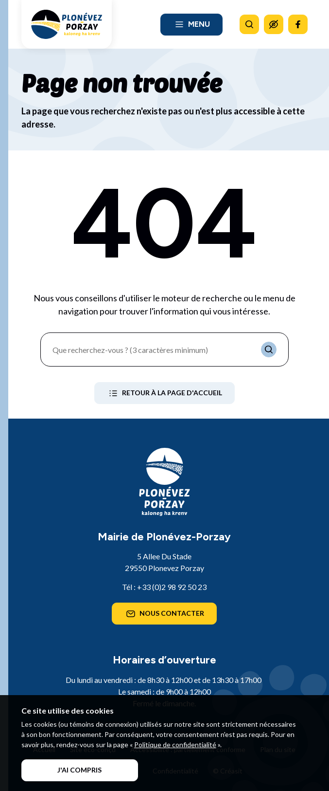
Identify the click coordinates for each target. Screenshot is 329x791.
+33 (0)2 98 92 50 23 (172, 586)
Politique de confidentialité (175, 744)
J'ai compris (79, 770)
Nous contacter (164, 613)
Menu (191, 24)
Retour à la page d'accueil (164, 393)
